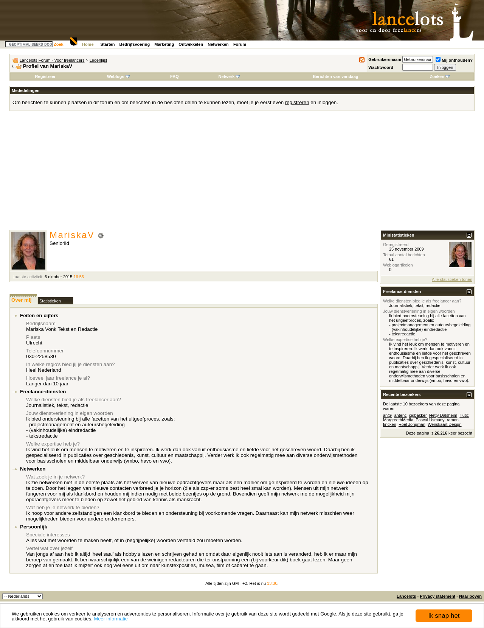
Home (88, 44)
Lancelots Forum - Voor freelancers (52, 60)
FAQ (174, 76)
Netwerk (229, 76)
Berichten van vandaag (335, 76)
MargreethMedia (398, 420)
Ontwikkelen (190, 44)
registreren (297, 102)
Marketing (164, 44)
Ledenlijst (98, 60)
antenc (400, 415)
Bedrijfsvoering (134, 44)
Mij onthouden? (454, 60)
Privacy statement (437, 596)
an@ (387, 415)
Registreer (45, 76)
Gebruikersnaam (384, 59)
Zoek (59, 44)
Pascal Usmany (430, 420)
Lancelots (406, 596)
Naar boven (470, 596)
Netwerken (218, 44)
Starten (108, 44)
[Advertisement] (242, 173)
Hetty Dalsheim (443, 415)
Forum (239, 44)
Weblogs (118, 76)
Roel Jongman (412, 424)
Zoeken (440, 76)
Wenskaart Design (445, 424)
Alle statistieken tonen (452, 279)
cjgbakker (418, 415)
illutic (463, 415)
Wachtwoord (380, 67)
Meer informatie (111, 619)
